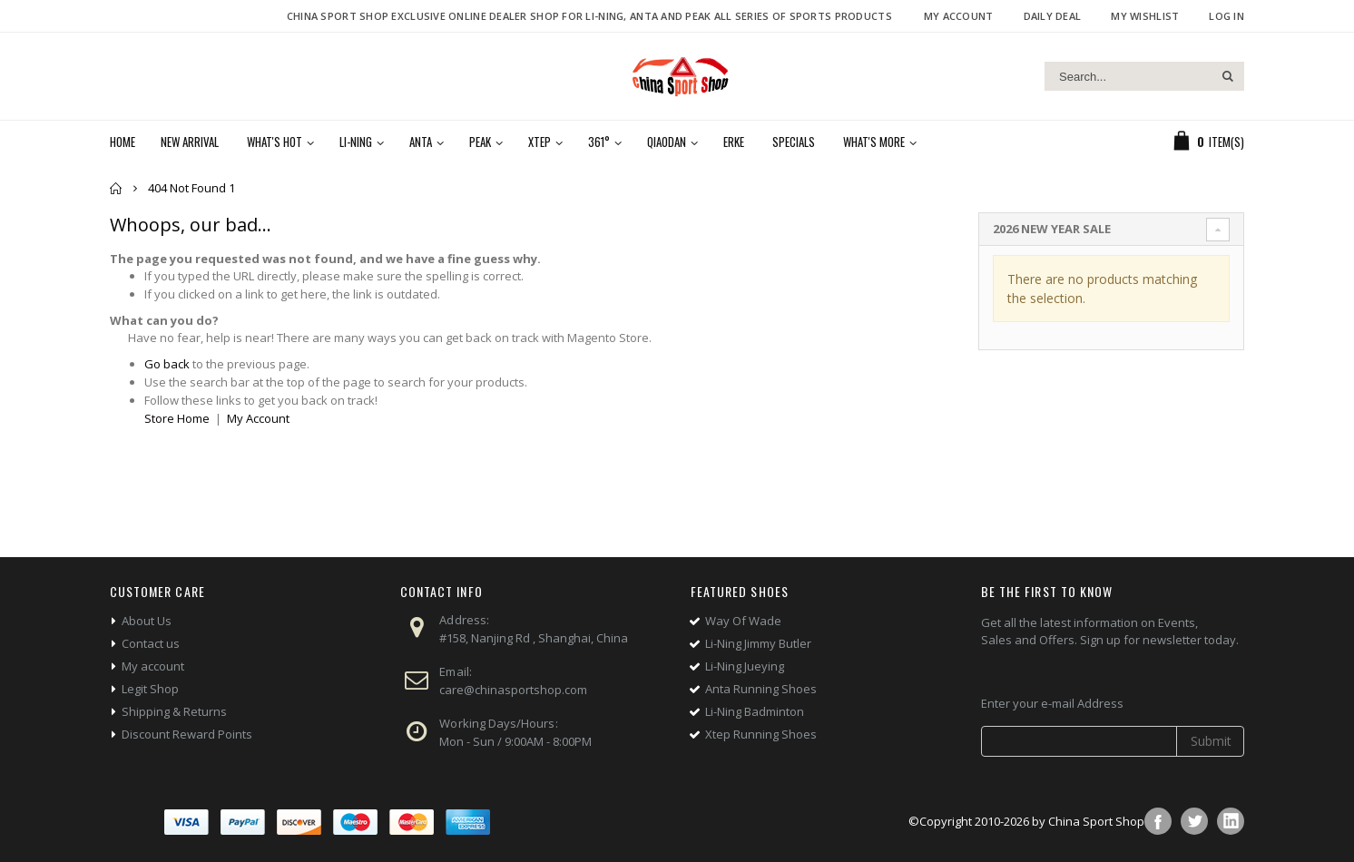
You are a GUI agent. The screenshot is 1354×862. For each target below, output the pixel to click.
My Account (959, 16)
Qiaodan (666, 141)
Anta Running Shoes (761, 689)
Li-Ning (355, 141)
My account (153, 666)
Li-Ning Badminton (754, 711)
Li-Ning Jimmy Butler (758, 643)
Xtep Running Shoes (761, 734)
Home (116, 188)
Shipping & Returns (174, 711)
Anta (420, 141)
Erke (733, 141)
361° (599, 141)
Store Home (177, 418)
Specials (793, 141)
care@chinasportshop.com (513, 689)
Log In (1226, 16)
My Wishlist (1145, 16)
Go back (167, 364)
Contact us (151, 643)
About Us (147, 620)
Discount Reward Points (187, 734)
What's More (874, 141)
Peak (480, 141)
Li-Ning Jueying (744, 666)
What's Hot (274, 141)
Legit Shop (150, 689)
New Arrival (190, 141)
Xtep (539, 141)
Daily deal (1053, 16)
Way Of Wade (743, 620)
